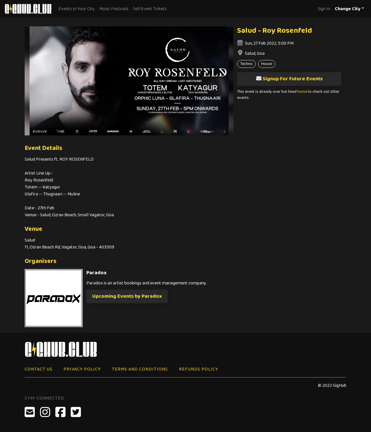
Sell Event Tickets (150, 9)
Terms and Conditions (140, 369)
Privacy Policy (82, 369)
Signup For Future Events (289, 79)
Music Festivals (113, 9)
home (302, 91)
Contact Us (38, 369)
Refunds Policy (198, 369)
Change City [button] (348, 9)
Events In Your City (77, 9)
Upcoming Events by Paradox (127, 296)
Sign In (324, 9)
